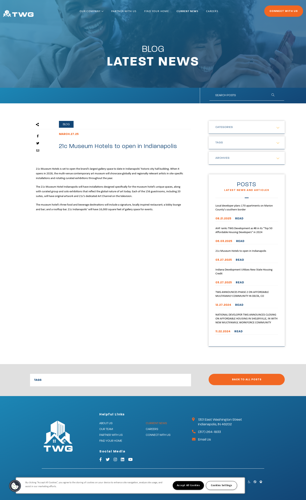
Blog (66, 124)
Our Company (104, 13)
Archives (222, 158)
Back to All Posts (247, 379)
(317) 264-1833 (209, 432)
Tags (219, 142)
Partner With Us (136, 13)
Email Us (204, 439)
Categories (224, 127)
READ (239, 218)
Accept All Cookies (188, 485)
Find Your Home (169, 13)
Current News (200, 13)
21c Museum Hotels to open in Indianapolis (240, 251)
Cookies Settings (221, 485)
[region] (130, 485)
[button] (15, 486)
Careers (225, 13)
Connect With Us (273, 13)
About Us (106, 423)
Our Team (106, 429)
